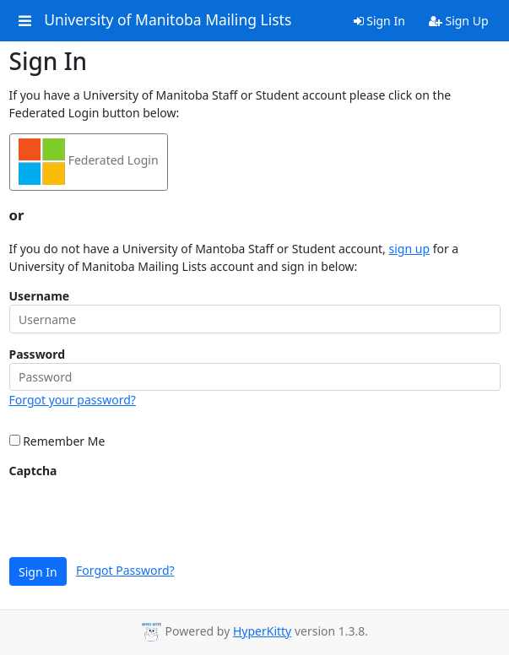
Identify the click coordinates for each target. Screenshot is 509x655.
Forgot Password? (125, 570)
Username (39, 296)
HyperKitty (262, 631)
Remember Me (57, 441)
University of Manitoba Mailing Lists (167, 20)
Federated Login (89, 161)
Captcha (33, 471)
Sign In (379, 21)
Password (37, 354)
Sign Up (459, 21)
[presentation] (137, 512)
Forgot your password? (72, 400)
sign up (409, 249)
